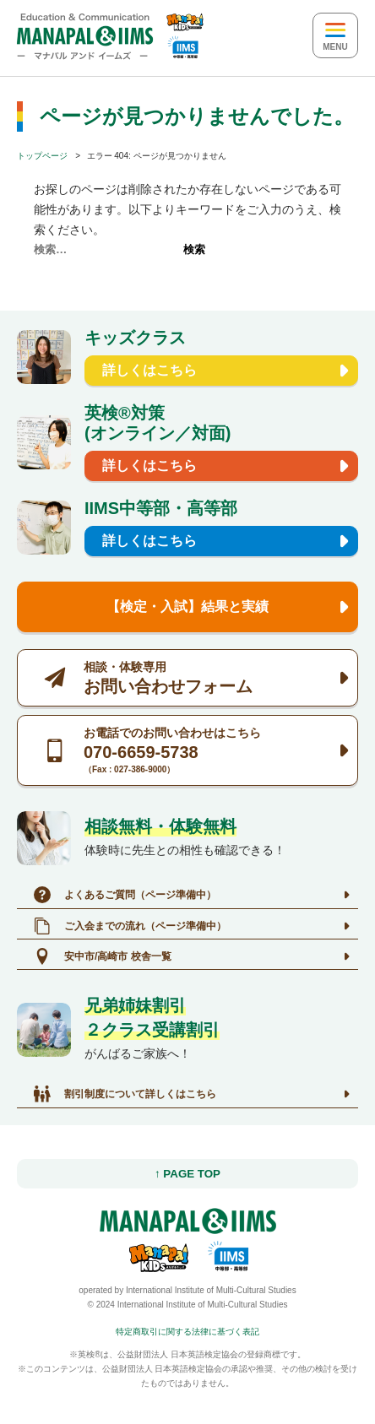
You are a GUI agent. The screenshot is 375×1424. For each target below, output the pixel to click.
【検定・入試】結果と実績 (187, 606)
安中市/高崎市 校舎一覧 (102, 956)
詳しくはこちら (149, 370)
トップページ (42, 155)
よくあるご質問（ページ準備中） (125, 894)
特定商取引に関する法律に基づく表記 (187, 1331)
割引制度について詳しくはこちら (125, 1094)
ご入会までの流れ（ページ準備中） (130, 926)
